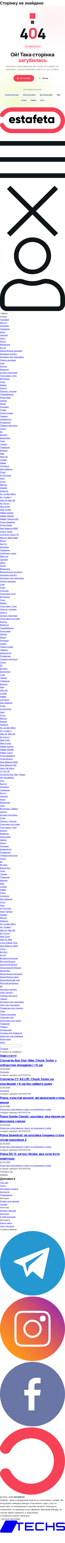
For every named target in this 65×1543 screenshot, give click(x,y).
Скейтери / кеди (8, 553)
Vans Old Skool (7, 768)
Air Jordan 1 (6, 497)
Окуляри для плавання (11, 1033)
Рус (5, 316)
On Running (5, 475)
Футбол (3, 435)
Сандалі (4, 335)
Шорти (3, 388)
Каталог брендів (8, 1210)
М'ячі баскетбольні (9, 983)
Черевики (5, 329)
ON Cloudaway (7, 777)
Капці (2, 338)
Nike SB (3, 456)
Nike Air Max (6, 939)
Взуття (3, 323)
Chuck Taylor (6, 531)
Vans (2, 478)
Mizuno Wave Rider (9, 538)
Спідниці (4, 591)
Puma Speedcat (7, 522)
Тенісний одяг (7, 1017)
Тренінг (3, 444)
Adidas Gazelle (7, 516)
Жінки (3, 541)
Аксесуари (5, 397)
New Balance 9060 (9, 528)
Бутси (3, 348)
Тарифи (3, 1204)
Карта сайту (6, 1223)
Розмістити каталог (9, 1201)
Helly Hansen (6, 911)
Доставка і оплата (9, 1189)
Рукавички (5, 422)
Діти (2, 781)
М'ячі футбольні (7, 961)
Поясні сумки (6, 413)
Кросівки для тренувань (12, 357)
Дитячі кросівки (46, 95)
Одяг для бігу (6, 992)
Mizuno (3, 485)
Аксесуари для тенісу (10, 1020)
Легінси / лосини (8, 391)
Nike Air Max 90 (7, 500)
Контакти (4, 1192)
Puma (2, 472)
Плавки (3, 1027)
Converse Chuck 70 (9, 534)
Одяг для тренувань (10, 1005)
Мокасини (5, 344)
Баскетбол (5, 438)
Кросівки (4, 326)
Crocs (3, 481)
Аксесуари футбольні (10, 968)
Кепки (3, 404)
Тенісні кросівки (8, 360)
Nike (58, 95)
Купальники (6, 1030)
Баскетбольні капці (9, 977)
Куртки (3, 366)
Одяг (2, 363)
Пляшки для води (8, 425)
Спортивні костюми (10, 619)
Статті (3, 1186)
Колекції (4, 491)
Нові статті (8, 1055)
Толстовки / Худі (8, 376)
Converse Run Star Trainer (12, 774)
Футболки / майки (9, 809)
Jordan (23, 100)
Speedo (3, 488)
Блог (42, 100)
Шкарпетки (5, 419)
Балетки (4, 556)
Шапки (3, 401)
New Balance (6, 469)
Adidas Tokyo (6, 753)
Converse (4, 466)
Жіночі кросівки (29, 95)
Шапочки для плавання (11, 1036)
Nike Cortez (5, 509)
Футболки (5, 379)
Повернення (6, 1195)
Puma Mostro (6, 759)
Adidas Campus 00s (9, 519)
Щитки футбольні (8, 964)
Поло (2, 382)
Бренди (3, 450)
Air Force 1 (5, 503)
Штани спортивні (8, 372)
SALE (2, 1042)
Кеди (2, 332)
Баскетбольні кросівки (11, 351)
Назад (43, 78)
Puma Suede (6, 525)
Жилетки (4, 369)
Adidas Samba (6, 513)
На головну (24, 78)
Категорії (4, 1214)
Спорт (3, 429)
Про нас (4, 1182)
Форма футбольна (9, 958)
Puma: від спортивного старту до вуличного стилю (25, 1109)
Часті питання (7, 1226)
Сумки (3, 410)
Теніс (2, 441)
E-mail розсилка (7, 1217)
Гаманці (4, 416)
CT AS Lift (4, 771)
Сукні (2, 587)
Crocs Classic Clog (8, 943)
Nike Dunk (5, 506)
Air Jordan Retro (8, 494)
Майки (3, 385)
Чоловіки (4, 319)
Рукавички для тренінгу (11, 1008)
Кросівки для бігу (8, 354)
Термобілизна (6, 394)
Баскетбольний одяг (10, 980)
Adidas (33, 100)
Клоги (3, 341)
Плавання (5, 447)
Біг (1, 432)
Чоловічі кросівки (12, 95)
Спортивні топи (8, 594)
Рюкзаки (4, 407)
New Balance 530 (8, 765)
